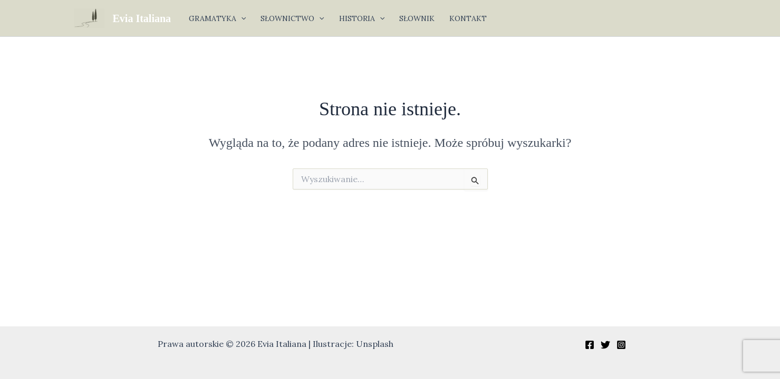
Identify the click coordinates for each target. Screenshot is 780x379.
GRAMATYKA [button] (217, 18)
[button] (241, 18)
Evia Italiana (142, 18)
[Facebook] (589, 345)
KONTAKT (468, 18)
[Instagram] (621, 345)
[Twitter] (605, 345)
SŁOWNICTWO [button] (292, 18)
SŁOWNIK (417, 18)
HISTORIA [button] (361, 18)
